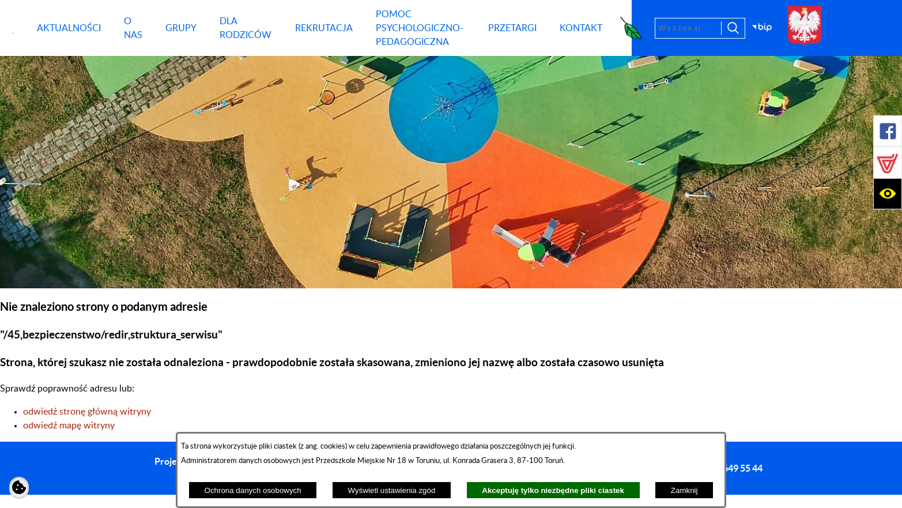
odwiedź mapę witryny (69, 425)
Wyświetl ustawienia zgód (392, 490)
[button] (887, 130)
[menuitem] (68, 28)
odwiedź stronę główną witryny (87, 411)
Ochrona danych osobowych (253, 490)
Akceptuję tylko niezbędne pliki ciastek (553, 490)
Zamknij (684, 490)
